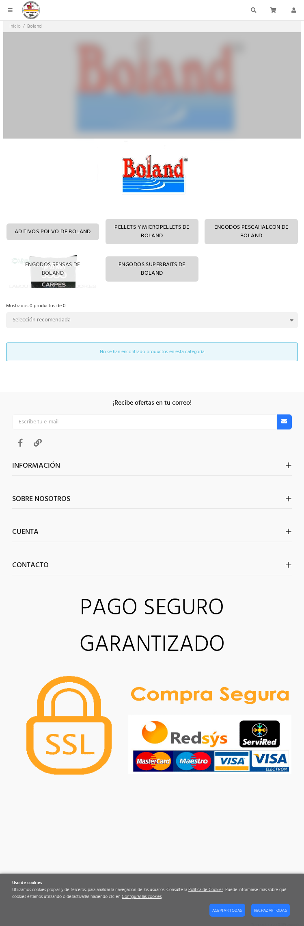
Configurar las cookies (142, 896)
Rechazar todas (270, 910)
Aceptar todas (227, 910)
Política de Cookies (205, 890)
